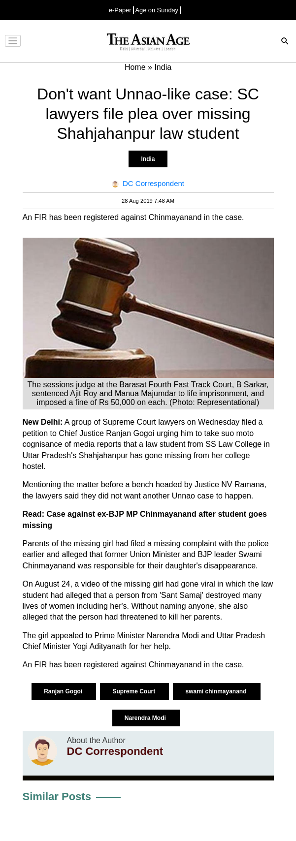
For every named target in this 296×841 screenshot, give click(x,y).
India (148, 159)
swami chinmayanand (216, 691)
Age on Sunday (157, 10)
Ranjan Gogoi (64, 691)
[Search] (285, 42)
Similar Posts (57, 796)
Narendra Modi (146, 718)
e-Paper (120, 10)
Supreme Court (134, 691)
